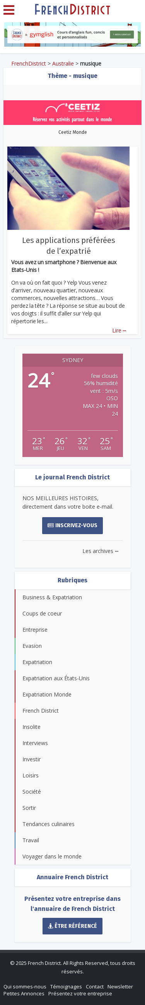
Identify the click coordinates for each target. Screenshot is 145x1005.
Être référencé (72, 926)
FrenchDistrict (28, 63)
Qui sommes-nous (24, 986)
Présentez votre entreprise (80, 993)
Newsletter (120, 986)
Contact (95, 986)
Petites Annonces (23, 993)
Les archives (100, 551)
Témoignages (66, 986)
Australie (63, 63)
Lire (119, 330)
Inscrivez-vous (72, 525)
